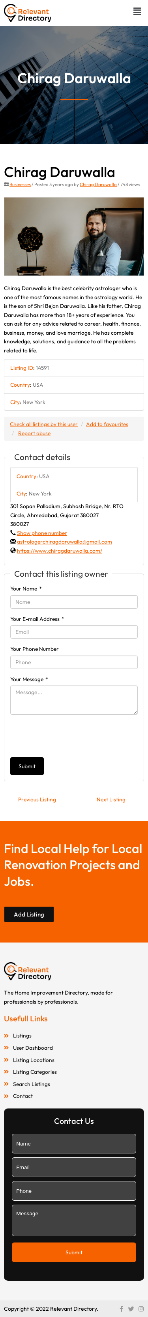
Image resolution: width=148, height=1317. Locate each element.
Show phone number (42, 532)
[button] (137, 11)
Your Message (29, 679)
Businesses (20, 184)
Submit (27, 766)
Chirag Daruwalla (98, 184)
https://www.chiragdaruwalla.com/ (59, 550)
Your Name (26, 588)
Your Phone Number (34, 648)
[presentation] (70, 736)
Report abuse (34, 433)
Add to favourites (107, 424)
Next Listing (111, 799)
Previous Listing (37, 799)
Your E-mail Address (37, 618)
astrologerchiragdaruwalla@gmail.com (64, 541)
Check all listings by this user (44, 424)
